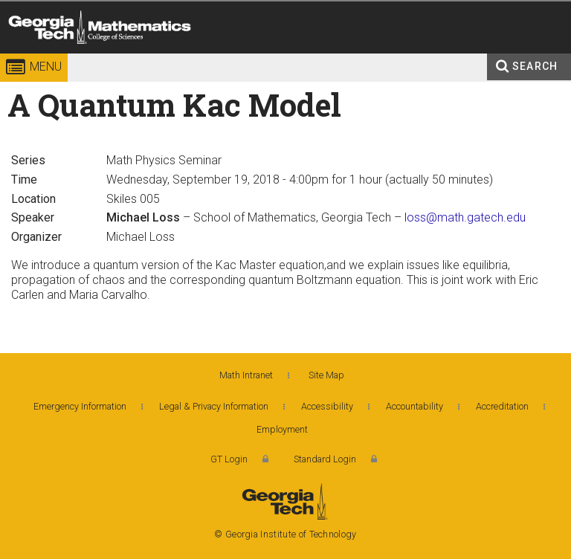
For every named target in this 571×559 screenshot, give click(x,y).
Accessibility (327, 406)
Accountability (414, 406)
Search (535, 66)
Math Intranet (246, 375)
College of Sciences (225, 55)
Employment (282, 429)
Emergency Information (79, 406)
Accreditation (502, 406)
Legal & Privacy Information (213, 406)
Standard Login (325, 459)
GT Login (229, 459)
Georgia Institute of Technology (43, 55)
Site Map (326, 375)
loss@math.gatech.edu (465, 217)
